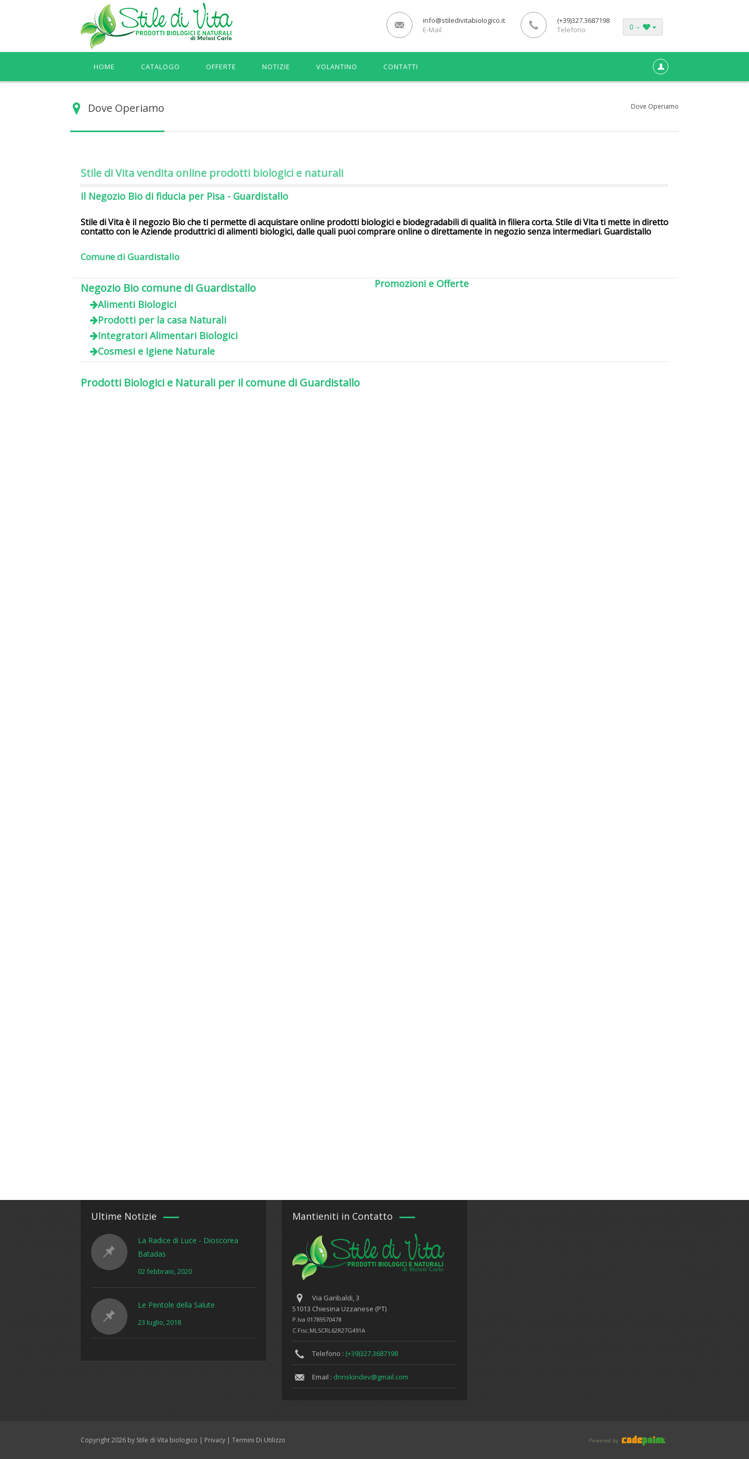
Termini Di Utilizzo (259, 1440)
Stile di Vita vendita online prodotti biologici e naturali (212, 173)
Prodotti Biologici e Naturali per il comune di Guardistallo (220, 383)
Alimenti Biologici (137, 304)
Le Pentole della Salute (176, 1305)
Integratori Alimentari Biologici (168, 335)
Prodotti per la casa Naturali (162, 320)
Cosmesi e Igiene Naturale (156, 351)
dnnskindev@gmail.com (370, 1376)
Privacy (214, 1440)
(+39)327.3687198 (371, 1353)
